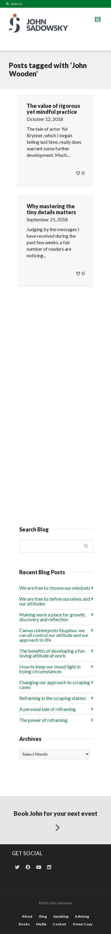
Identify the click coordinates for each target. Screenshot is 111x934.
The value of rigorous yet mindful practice (53, 108)
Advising (82, 916)
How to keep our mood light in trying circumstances (50, 669)
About (27, 916)
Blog (43, 916)
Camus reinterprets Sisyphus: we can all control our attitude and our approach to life (54, 635)
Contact (59, 924)
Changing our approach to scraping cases (54, 684)
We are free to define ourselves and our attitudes (54, 601)
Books (24, 924)
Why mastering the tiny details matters (51, 209)
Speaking (60, 916)
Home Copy (82, 924)
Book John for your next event (55, 822)
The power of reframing (43, 720)
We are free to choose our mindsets (55, 588)
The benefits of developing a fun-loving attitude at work (52, 653)
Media (41, 924)
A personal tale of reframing (47, 709)
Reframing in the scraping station (52, 698)
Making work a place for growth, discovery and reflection (52, 617)
